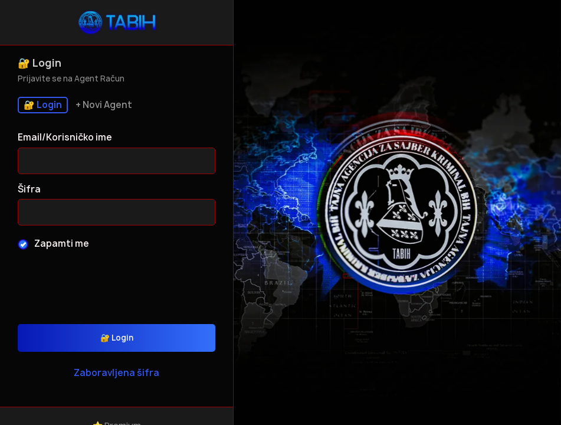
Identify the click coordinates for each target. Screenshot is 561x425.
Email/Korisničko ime (65, 137)
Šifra (29, 189)
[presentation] (116, 283)
